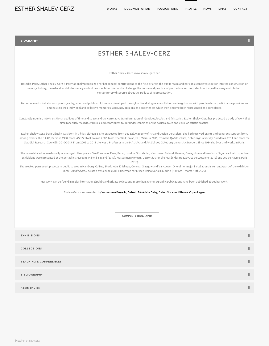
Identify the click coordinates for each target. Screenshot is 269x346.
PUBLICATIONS (167, 8)
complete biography (137, 216)
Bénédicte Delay (147, 192)
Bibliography (135, 274)
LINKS (223, 8)
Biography (135, 40)
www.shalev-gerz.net (147, 73)
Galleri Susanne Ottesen (173, 192)
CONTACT (240, 8)
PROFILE (191, 8)
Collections (135, 248)
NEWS (207, 8)
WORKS (112, 8)
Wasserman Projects (114, 192)
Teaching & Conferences (135, 261)
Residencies (135, 287)
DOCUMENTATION (137, 8)
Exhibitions (135, 235)
